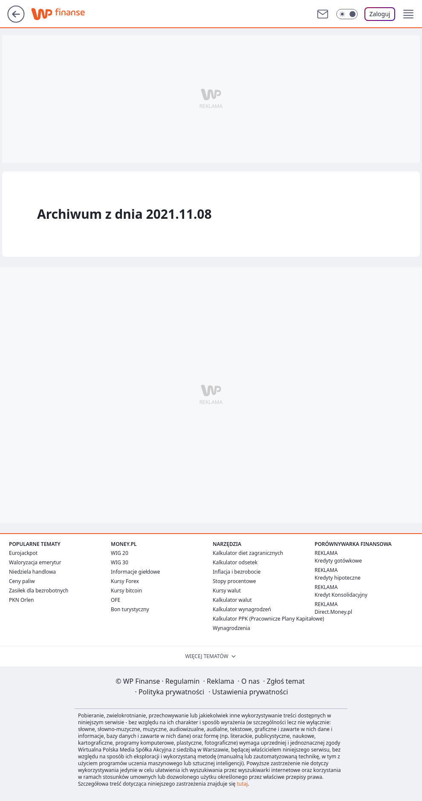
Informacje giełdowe (135, 571)
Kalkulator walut (232, 600)
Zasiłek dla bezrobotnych (39, 590)
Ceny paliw (22, 581)
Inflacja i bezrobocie (236, 571)
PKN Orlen (21, 600)
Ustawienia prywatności (248, 692)
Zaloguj (380, 14)
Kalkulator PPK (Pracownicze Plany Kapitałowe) (268, 618)
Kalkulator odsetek (235, 562)
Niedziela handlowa (32, 571)
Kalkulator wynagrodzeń (242, 609)
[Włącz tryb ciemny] (347, 14)
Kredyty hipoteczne (338, 577)
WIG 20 (119, 553)
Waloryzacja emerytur (35, 562)
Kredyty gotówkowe (338, 560)
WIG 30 (119, 562)
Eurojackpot (23, 553)
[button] (408, 14)
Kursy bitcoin (126, 590)
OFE (115, 600)
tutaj (242, 783)
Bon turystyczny (130, 609)
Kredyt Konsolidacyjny (341, 594)
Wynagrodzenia (231, 628)
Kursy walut (227, 590)
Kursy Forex (125, 581)
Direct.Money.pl (333, 611)
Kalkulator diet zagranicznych (248, 553)
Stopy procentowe (234, 581)
